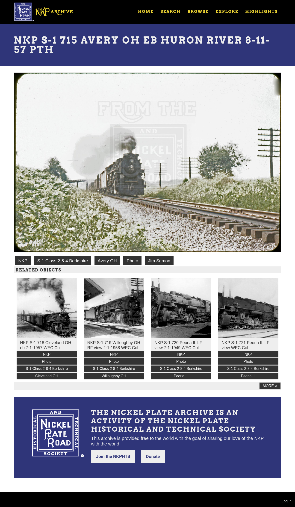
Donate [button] (153, 456)
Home (145, 11)
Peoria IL (181, 376)
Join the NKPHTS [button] (113, 456)
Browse (198, 11)
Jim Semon (159, 260)
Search (171, 11)
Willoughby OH (114, 376)
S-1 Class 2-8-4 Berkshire (62, 260)
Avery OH (107, 260)
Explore (226, 11)
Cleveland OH (46, 376)
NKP (22, 260)
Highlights (261, 11)
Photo (132, 260)
